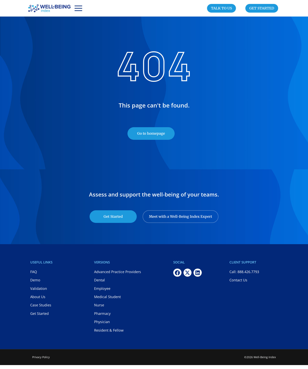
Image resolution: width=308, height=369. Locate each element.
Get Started (113, 220)
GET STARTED (261, 10)
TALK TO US (221, 10)
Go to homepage (151, 137)
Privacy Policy (41, 361)
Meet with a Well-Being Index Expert (180, 220)
